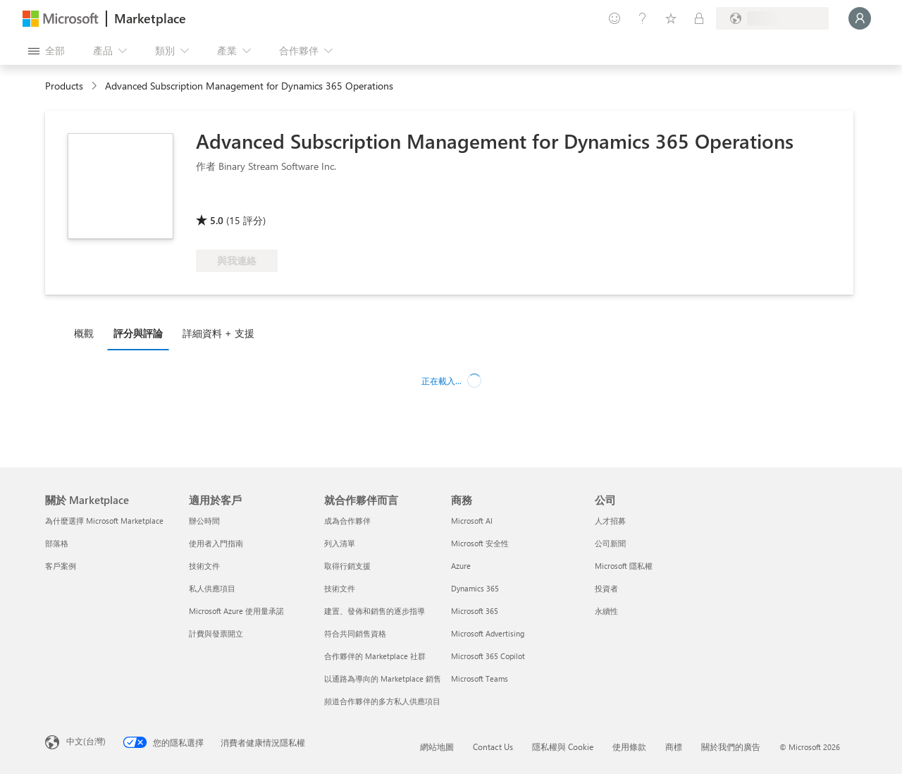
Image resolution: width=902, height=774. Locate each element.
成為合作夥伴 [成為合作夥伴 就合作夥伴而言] (347, 520)
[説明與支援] (642, 18)
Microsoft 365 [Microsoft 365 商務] (474, 611)
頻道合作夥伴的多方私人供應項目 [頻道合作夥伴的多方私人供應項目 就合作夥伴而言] (382, 701)
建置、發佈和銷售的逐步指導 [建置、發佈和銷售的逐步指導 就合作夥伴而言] (374, 611)
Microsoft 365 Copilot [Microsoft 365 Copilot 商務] (488, 656)
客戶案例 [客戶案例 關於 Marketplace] (60, 565)
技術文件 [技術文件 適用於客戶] (204, 565)
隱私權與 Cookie (562, 746)
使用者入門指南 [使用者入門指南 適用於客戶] (216, 543)
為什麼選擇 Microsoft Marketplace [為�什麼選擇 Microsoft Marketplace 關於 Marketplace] (104, 520)
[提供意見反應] (614, 18)
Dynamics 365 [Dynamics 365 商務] (475, 588)
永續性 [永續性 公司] (606, 611)
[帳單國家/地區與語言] (772, 18)
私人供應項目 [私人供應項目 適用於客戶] (212, 588)
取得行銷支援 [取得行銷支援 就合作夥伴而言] (347, 565)
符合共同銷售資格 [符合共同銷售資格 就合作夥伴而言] (355, 633)
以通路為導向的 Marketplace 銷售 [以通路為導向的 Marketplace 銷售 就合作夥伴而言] (382, 678)
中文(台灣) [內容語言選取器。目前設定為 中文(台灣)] (86, 741)
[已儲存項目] (671, 18)
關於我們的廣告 (730, 746)
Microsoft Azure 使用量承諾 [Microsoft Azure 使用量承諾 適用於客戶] (236, 611)
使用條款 (629, 746)
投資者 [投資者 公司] (606, 588)
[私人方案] (699, 18)
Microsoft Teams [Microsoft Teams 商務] (479, 678)
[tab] (87, 332)
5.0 (216, 220)
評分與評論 (138, 333)
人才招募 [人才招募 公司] (610, 520)
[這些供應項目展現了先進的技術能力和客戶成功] (243, 200)
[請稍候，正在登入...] (859, 18)
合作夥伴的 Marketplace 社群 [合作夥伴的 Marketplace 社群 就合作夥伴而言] (375, 656)
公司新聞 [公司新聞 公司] (610, 543)
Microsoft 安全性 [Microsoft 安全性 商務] (480, 543)
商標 (673, 746)
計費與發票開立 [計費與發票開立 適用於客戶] (216, 633)
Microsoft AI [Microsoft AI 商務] (472, 520)
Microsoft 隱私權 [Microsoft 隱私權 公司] (624, 565)
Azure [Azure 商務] (461, 565)
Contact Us (493, 746)
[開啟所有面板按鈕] (46, 51)
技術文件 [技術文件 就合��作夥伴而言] (339, 588)
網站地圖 (437, 746)
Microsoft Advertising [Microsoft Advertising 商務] (487, 633)
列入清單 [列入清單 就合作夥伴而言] (339, 543)
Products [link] (64, 85)
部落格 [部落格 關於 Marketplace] (56, 543)
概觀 (84, 333)
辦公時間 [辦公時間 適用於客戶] (204, 520)
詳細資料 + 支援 (218, 333)
